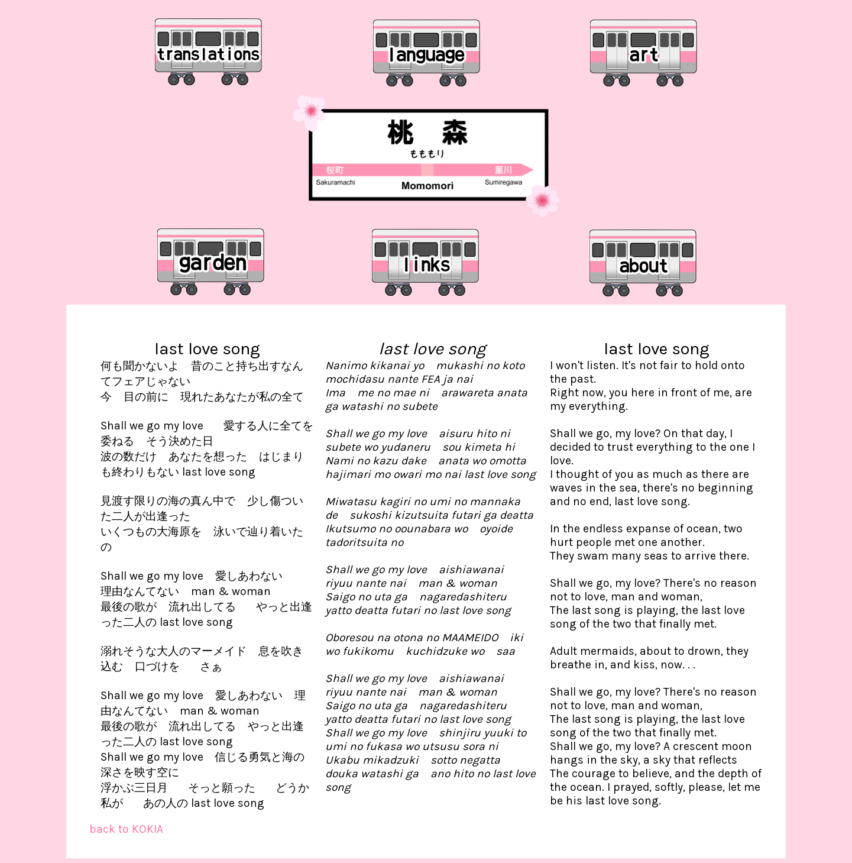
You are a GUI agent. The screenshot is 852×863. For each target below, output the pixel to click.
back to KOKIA (126, 829)
